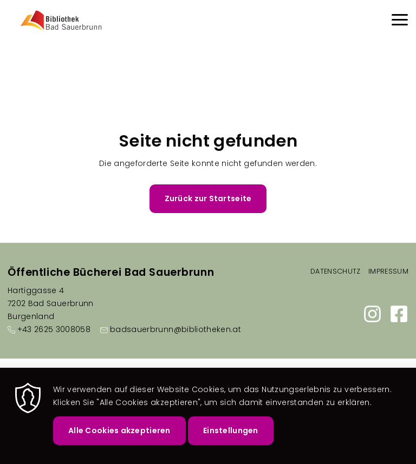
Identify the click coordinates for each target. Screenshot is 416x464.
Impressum (388, 271)
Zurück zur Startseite (208, 198)
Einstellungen (230, 433)
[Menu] (400, 21)
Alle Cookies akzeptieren (119, 433)
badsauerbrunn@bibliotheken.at (175, 329)
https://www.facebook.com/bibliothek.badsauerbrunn (398, 313)
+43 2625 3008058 (54, 329)
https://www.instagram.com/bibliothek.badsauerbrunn (372, 313)
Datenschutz (335, 271)
